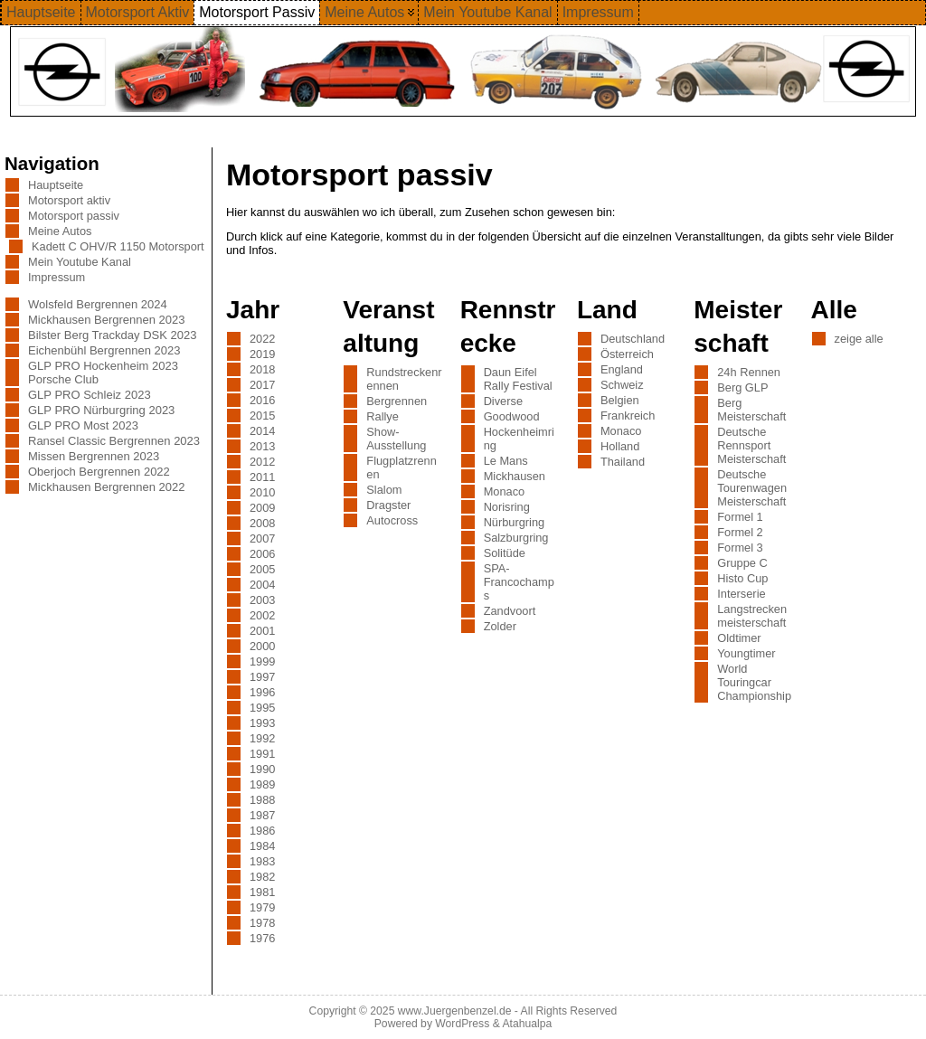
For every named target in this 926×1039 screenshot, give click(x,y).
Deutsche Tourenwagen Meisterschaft (752, 488)
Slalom (384, 489)
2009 (262, 508)
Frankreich (627, 415)
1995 (262, 707)
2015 (262, 415)
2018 (262, 369)
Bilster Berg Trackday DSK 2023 (112, 335)
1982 (262, 876)
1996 (262, 692)
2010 (262, 492)
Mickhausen (514, 476)
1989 (262, 784)
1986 (262, 830)
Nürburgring (514, 522)
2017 (262, 385)
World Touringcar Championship (754, 682)
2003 (262, 600)
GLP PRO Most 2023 (83, 425)
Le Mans (506, 461)
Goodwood (512, 416)
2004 (262, 584)
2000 (262, 646)
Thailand (622, 461)
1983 (262, 861)
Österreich (627, 354)
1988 (262, 800)
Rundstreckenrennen (403, 378)
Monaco (504, 491)
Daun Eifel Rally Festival (518, 378)
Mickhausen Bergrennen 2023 (106, 319)
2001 (262, 631)
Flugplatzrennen (401, 467)
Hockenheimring (519, 438)
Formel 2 (740, 532)
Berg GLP (742, 387)
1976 (262, 938)
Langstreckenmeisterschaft (752, 615)
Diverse (503, 401)
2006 (262, 554)
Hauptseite (55, 185)
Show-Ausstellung (396, 438)
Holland (619, 446)
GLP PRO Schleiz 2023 (89, 394)
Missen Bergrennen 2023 (93, 456)
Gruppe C (742, 563)
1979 (262, 907)
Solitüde (504, 553)
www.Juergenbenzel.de (455, 1011)
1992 (262, 738)
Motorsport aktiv (69, 200)
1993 (262, 723)
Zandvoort (510, 611)
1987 (262, 815)
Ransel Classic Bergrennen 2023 (114, 441)
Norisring (507, 507)
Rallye (382, 416)
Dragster (388, 505)
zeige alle (859, 338)
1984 (262, 846)
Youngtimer (746, 653)
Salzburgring (516, 537)
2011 (262, 477)
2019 (262, 354)
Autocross (392, 520)
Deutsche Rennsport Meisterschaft (751, 445)
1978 (262, 923)
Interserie (741, 593)
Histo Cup (742, 578)
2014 (262, 431)
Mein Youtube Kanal (79, 262)
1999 (262, 661)
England (621, 369)
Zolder (500, 626)
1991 (262, 753)
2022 (262, 338)
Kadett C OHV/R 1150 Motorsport (118, 246)
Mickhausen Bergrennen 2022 (106, 487)
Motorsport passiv (73, 215)
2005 (262, 569)
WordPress (462, 1023)
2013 (262, 446)
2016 (262, 400)
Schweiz (622, 385)
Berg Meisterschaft (751, 409)
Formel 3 (740, 547)
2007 (262, 538)
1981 (262, 892)
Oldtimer (739, 638)
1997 (262, 677)
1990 (262, 769)
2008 (262, 523)
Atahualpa (527, 1023)
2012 (262, 461)
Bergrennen (396, 401)
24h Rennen (748, 372)
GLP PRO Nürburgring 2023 (101, 410)
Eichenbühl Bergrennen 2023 (104, 350)
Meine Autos (59, 231)
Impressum (56, 277)
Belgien (619, 400)
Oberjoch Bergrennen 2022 (99, 471)
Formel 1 (740, 517)
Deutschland (632, 338)
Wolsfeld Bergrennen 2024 (97, 304)
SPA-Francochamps (519, 582)
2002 (262, 615)
